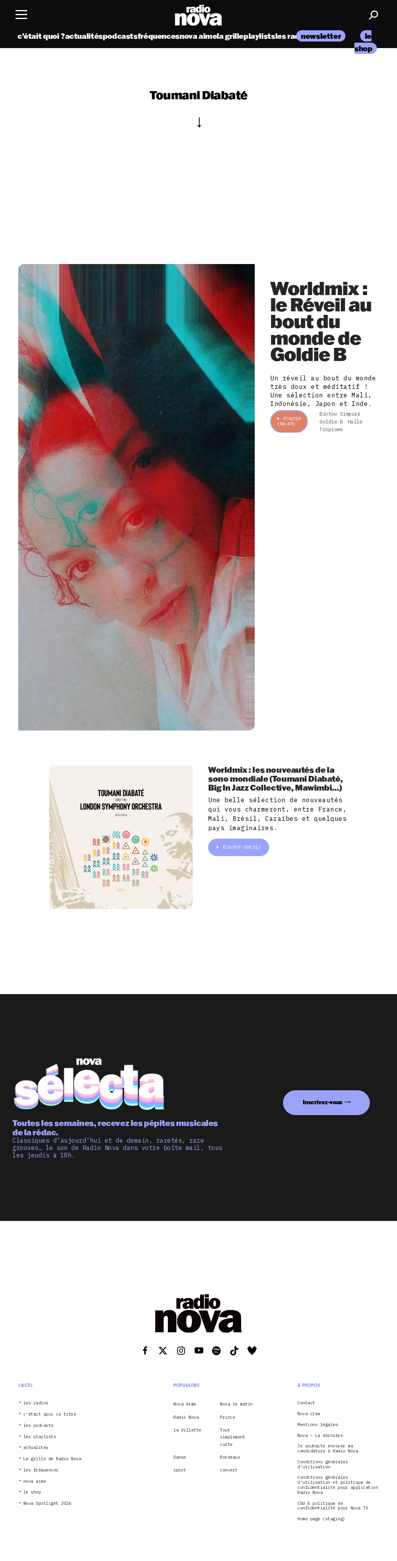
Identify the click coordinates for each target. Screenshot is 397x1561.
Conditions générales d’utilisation (322, 1464)
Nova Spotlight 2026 (47, 1503)
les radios (293, 36)
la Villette (187, 1430)
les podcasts (38, 1425)
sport (179, 1470)
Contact (306, 1403)
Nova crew (308, 1413)
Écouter (289, 421)
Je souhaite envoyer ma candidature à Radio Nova (327, 1449)
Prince (227, 1417)
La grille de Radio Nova (52, 1458)
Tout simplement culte (232, 1437)
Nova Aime (184, 1404)
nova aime (198, 36)
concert (229, 1470)
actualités (84, 36)
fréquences (159, 36)
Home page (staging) (321, 1518)
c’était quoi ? (41, 36)
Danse (179, 1457)
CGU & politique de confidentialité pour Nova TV (332, 1506)
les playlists (39, 1436)
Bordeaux (230, 1457)
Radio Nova (185, 1417)
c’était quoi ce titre (49, 1414)
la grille (230, 36)
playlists (259, 36)
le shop (32, 1492)
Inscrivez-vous (322, 1102)
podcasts (120, 36)
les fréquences (41, 1470)
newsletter (321, 36)
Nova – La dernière (320, 1435)
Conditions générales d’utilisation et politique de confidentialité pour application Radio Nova (337, 1485)
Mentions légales (317, 1424)
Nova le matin (236, 1404)
